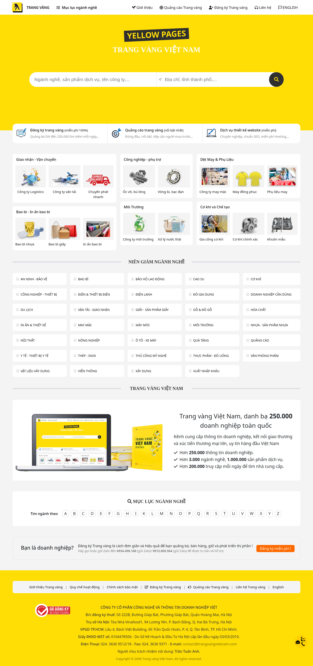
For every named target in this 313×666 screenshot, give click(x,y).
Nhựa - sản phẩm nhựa (269, 325)
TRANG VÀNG (37, 7)
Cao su (198, 279)
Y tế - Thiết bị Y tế (35, 356)
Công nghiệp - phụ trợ (142, 159)
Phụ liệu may (277, 191)
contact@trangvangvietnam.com (209, 644)
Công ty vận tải (64, 191)
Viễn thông (87, 371)
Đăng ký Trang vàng (228, 7)
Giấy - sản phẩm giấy (152, 310)
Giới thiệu (142, 7)
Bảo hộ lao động (150, 279)
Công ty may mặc (212, 191)
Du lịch (27, 310)
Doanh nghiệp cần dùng (271, 294)
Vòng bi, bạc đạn (171, 191)
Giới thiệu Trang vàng (46, 587)
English (278, 587)
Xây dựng (143, 371)
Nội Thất (28, 340)
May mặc (85, 325)
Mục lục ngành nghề (77, 7)
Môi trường (203, 325)
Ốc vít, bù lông (134, 191)
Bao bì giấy (57, 244)
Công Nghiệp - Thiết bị (39, 294)
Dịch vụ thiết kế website (248, 130)
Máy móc (143, 325)
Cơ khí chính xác (245, 239)
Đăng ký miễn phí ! (275, 548)
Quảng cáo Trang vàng (181, 7)
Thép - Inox (87, 356)
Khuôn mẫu (276, 239)
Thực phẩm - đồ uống (211, 356)
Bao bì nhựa (24, 244)
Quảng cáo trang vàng (154, 130)
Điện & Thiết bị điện (94, 294)
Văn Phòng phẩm (265, 356)
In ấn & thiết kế (33, 325)
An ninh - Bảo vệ (34, 279)
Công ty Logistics (30, 191)
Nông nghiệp (89, 340)
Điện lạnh (144, 294)
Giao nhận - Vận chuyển (36, 159)
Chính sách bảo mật (122, 587)
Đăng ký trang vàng (59, 130)
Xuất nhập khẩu (206, 371)
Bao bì (83, 279)
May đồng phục (245, 191)
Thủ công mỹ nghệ (151, 356)
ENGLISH (288, 7)
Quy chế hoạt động (84, 587)
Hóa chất (258, 310)
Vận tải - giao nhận (94, 310)
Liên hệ (263, 7)
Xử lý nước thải (169, 239)
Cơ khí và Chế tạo (215, 207)
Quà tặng (201, 340)
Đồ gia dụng (203, 294)
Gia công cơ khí (211, 239)
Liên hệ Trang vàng (250, 587)
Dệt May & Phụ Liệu (217, 159)
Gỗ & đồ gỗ (202, 310)
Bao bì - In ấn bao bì (33, 211)
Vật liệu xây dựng (35, 371)
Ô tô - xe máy (146, 340)
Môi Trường (134, 207)
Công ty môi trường (138, 239)
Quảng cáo (260, 340)
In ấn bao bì (92, 244)
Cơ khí (256, 279)
